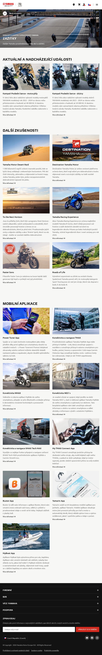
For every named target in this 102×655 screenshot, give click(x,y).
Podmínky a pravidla (51, 650)
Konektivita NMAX (12, 393)
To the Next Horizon (12, 217)
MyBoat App (9, 553)
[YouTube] (87, 638)
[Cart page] (79, 4)
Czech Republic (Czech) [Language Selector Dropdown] (15, 638)
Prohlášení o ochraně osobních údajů (16, 650)
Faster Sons (8, 272)
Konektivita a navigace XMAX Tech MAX (22, 448)
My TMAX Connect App (63, 448)
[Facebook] (92, 638)
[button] (97, 4)
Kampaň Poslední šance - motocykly (20, 93)
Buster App (8, 500)
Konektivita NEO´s (61, 393)
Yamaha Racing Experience (65, 217)
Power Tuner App (11, 337)
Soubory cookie (36, 650)
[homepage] (8, 5)
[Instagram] (97, 638)
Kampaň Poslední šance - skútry (67, 93)
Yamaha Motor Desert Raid (16, 164)
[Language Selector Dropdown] (89, 4)
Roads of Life (58, 272)
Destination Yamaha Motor (65, 164)
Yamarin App (58, 500)
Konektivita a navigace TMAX (66, 337)
